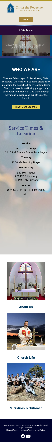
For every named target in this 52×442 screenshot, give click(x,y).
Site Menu (26, 30)
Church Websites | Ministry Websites (20, 430)
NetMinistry (41, 430)
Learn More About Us (26, 107)
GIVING (26, 19)
